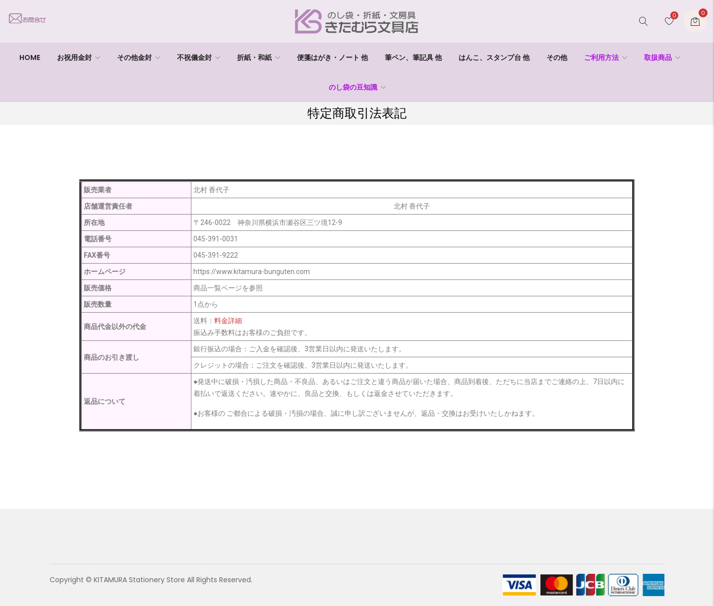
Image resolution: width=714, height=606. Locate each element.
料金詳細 (228, 321)
